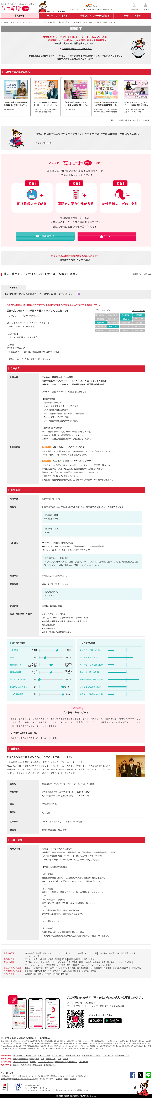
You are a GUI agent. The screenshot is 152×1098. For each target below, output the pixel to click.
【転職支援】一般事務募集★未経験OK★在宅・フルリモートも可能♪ (16, 103)
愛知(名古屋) (51, 1059)
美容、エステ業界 (58, 965)
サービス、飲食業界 (124, 962)
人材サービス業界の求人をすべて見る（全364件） (130, 120)
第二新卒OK (38, 968)
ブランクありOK (68, 968)
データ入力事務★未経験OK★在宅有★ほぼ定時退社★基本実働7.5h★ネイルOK (106, 103)
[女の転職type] (5, 1079)
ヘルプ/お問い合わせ (81, 1076)
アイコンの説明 (138, 311)
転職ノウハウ (6, 1065)
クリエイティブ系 (32, 956)
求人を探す (20, 15)
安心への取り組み (20, 1076)
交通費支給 (41, 971)
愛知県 (64, 959)
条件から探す (6, 1062)
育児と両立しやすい (53, 968)
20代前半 (57, 974)
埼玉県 (50, 959)
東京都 (27, 959)
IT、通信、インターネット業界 (37, 962)
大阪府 (34, 959)
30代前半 (48, 974)
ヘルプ (72, 9)
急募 (49, 971)
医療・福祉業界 (108, 962)
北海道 (91, 959)
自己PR (16, 1065)
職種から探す (6, 1055)
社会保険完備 (30, 971)
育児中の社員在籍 (89, 971)
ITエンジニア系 (91, 953)
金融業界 (96, 962)
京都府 (84, 959)
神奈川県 (42, 959)
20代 (27, 974)
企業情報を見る (45, 143)
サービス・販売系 (76, 953)
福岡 (59, 1059)
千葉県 (57, 959)
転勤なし (28, 968)
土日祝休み (117, 968)
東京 (15, 1059)
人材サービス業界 (58, 962)
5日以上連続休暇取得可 (71, 971)
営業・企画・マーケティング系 (55, 953)
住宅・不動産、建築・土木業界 (79, 962)
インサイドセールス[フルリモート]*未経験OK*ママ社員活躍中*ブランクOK (136, 103)
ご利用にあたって (7, 1076)
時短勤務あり (137, 968)
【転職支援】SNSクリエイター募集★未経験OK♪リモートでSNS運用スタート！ (75, 103)
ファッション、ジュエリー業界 (37, 965)
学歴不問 (107, 968)
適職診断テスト (50, 1065)
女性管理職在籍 (96, 968)
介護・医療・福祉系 (106, 953)
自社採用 (73, 1079)
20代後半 (34, 974)
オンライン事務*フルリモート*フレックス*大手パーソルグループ (46, 103)
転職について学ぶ (132, 15)
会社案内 (59, 1079)
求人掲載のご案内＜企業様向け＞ (100, 9)
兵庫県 (77, 959)
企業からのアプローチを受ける (94, 15)
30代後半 (65, 974)
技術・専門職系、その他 (125, 953)
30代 (41, 974)
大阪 (42, 1059)
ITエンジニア (108, 1055)
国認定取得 (83, 1062)
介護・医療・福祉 (122, 1055)
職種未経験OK (82, 968)
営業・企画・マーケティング (24, 1055)
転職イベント (26, 1065)
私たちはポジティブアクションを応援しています (72, 1090)
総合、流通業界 (73, 965)
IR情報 (66, 1079)
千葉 (37, 1059)
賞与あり (56, 971)
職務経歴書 (37, 1065)
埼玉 (32, 1059)
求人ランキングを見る (57, 15)
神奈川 (21, 1059)
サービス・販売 (44, 1055)
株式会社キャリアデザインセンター (23, 1079)
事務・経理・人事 (73, 1055)
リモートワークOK (20, 1062)
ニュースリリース (67, 1076)
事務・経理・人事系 (33, 953)
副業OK (33, 1062)
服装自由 (126, 968)
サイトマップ (82, 9)
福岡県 (71, 959)
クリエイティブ (58, 1055)
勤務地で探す (6, 1059)
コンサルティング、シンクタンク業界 (96, 965)
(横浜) (26, 1059)
